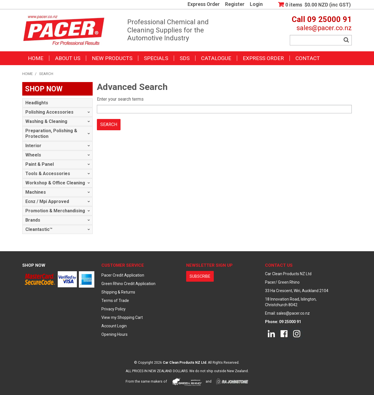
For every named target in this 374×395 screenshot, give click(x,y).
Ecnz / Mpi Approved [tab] (47, 201)
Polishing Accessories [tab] (49, 112)
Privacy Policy (113, 309)
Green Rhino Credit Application (128, 283)
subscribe (200, 276)
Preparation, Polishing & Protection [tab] (51, 133)
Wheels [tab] (33, 155)
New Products (112, 58)
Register (234, 4)
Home (35, 58)
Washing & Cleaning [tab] (46, 121)
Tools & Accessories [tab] (47, 173)
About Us (67, 58)
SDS (185, 58)
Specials (156, 58)
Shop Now (33, 265)
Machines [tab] (35, 192)
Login (256, 4)
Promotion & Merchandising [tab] (55, 210)
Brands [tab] (32, 220)
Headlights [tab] (36, 102)
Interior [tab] (33, 145)
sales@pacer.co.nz (324, 28)
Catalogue (216, 58)
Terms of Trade (115, 300)
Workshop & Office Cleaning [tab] (55, 183)
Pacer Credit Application (122, 275)
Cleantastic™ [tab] (38, 229)
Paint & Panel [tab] (39, 164)
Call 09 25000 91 (322, 19)
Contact (307, 58)
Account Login (114, 326)
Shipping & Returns (118, 292)
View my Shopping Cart (122, 317)
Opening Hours (114, 334)
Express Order (204, 4)
